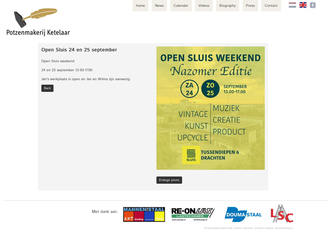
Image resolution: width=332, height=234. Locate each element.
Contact (271, 5)
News (159, 5)
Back (47, 88)
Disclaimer (248, 228)
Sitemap (238, 228)
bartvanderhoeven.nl (284, 228)
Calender (181, 5)
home (140, 5)
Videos (203, 5)
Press (250, 5)
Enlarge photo (169, 180)
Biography (227, 5)
